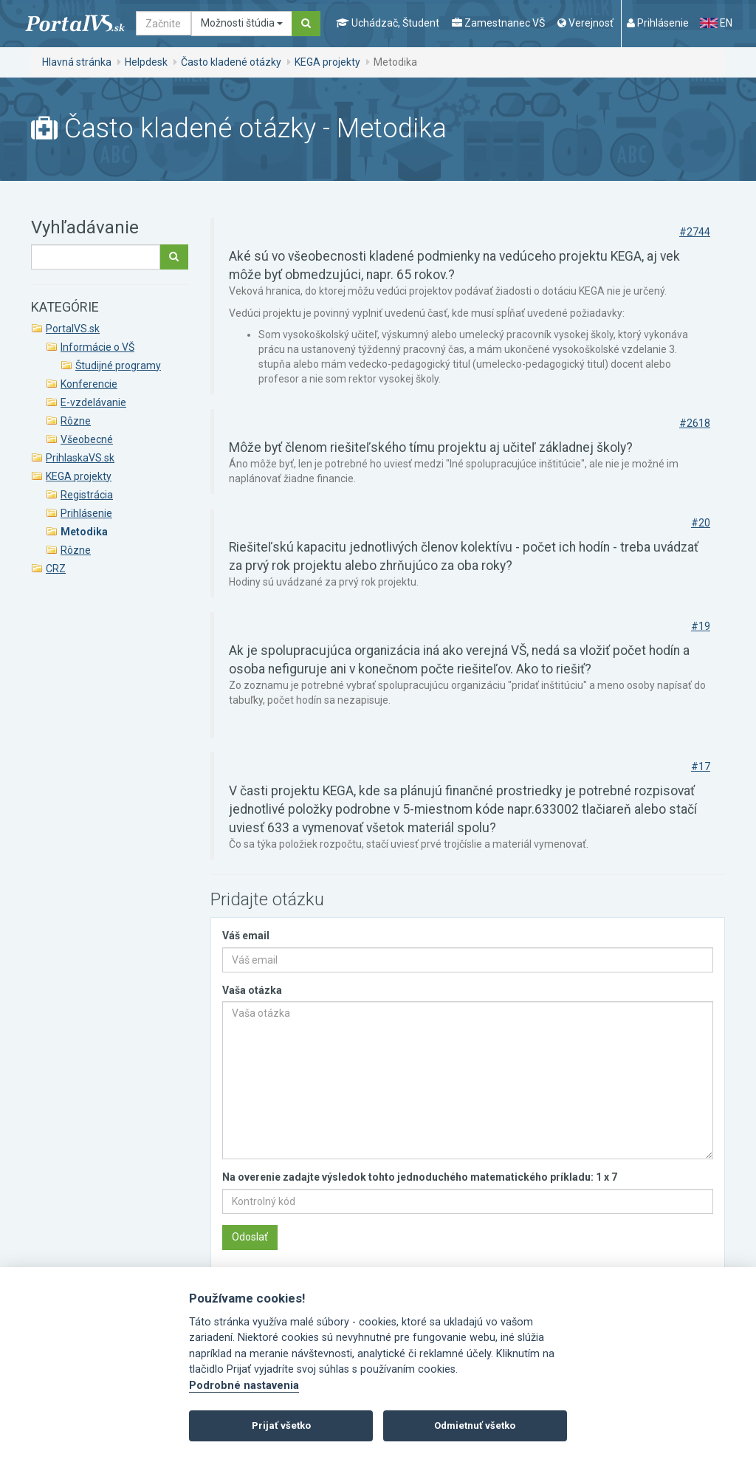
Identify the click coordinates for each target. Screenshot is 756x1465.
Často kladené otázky (231, 62)
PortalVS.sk (73, 328)
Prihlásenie (86, 513)
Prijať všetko (281, 1425)
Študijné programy (118, 365)
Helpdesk (146, 62)
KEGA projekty (327, 62)
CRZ (56, 568)
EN (716, 23)
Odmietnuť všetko (474, 1425)
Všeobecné (87, 439)
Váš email (245, 935)
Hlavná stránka (76, 62)
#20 (700, 523)
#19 (700, 626)
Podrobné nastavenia (244, 1385)
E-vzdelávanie (93, 402)
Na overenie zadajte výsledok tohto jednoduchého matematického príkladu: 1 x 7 (419, 1177)
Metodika (84, 532)
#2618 (694, 423)
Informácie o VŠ (97, 347)
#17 (700, 766)
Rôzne (76, 421)
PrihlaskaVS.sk (80, 458)
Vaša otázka (252, 990)
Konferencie (89, 384)
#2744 (694, 232)
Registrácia (87, 495)
